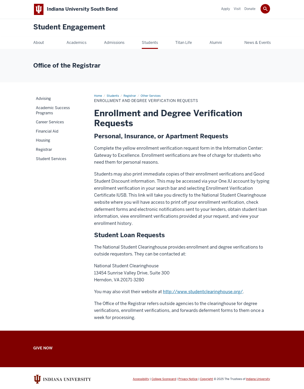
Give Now (42, 348)
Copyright (206, 379)
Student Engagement (69, 27)
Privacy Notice (188, 379)
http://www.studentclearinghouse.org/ (203, 291)
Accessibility (141, 379)
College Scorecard (164, 379)
